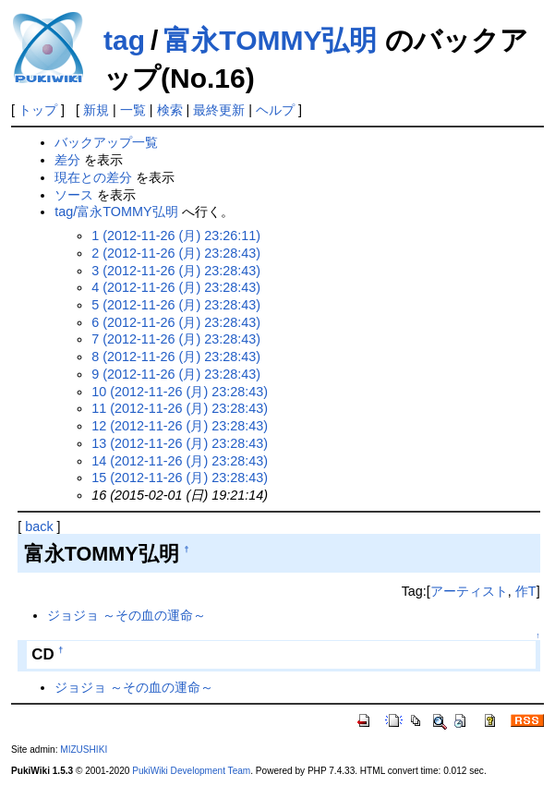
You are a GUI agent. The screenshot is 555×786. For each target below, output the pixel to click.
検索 (170, 110)
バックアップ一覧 (106, 142)
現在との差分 (93, 177)
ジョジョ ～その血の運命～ (126, 615)
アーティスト (469, 591)
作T (526, 591)
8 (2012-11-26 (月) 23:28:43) (175, 356)
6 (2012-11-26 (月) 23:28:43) (175, 322)
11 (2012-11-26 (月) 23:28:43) (179, 408)
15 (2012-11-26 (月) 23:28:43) (179, 477)
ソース (73, 194)
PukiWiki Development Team (191, 771)
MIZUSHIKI (83, 749)
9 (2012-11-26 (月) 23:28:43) (175, 374)
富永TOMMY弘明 (270, 40)
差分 (67, 159)
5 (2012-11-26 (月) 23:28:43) (175, 304)
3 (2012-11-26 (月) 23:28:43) (175, 270)
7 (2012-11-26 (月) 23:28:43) (175, 339)
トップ (37, 110)
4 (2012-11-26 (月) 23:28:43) (175, 287)
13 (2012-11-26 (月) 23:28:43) (179, 443)
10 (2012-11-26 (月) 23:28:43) (179, 391)
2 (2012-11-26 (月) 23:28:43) (175, 253)
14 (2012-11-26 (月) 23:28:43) (179, 460)
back (39, 526)
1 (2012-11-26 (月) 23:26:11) (175, 235)
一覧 (133, 110)
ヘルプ (275, 110)
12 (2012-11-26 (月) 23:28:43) (179, 425)
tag (124, 40)
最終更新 (219, 110)
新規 (96, 110)
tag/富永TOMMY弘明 (115, 211)
